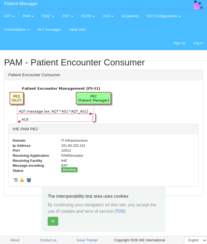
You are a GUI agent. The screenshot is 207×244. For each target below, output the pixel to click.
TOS (120, 211)
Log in (198, 43)
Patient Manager (21, 3)
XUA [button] (108, 16)
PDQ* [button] (48, 16)
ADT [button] (9, 16)
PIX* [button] (68, 16)
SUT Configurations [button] (164, 16)
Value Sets (77, 29)
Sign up (179, 43)
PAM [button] (28, 16)
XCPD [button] (88, 16)
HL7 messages (49, 29)
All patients (130, 16)
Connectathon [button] (17, 29)
